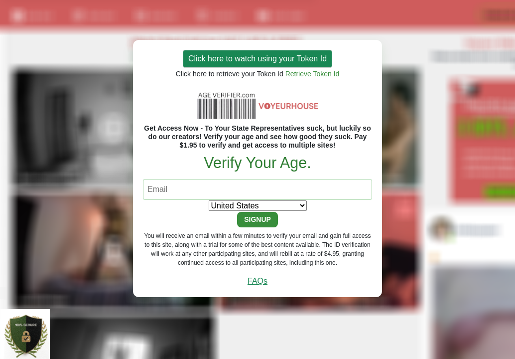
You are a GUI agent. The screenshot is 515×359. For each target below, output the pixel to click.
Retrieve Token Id (312, 74)
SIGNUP (257, 219)
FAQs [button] (257, 281)
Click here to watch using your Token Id (257, 58)
